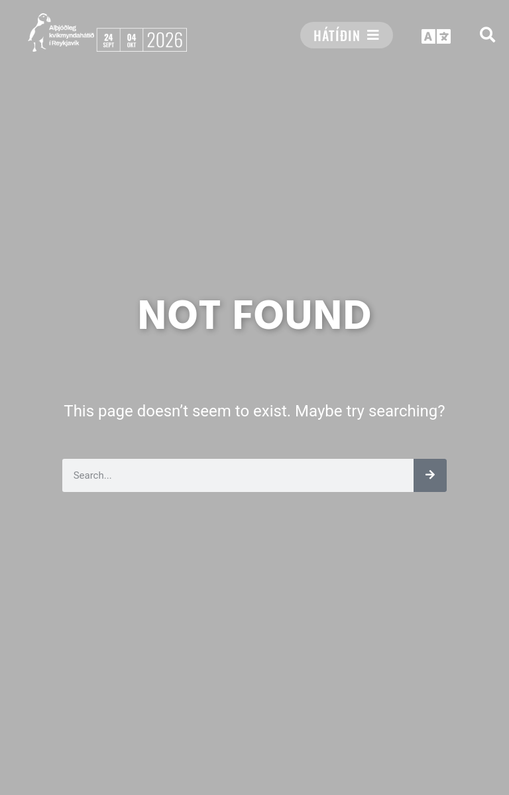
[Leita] (430, 475)
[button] (487, 35)
